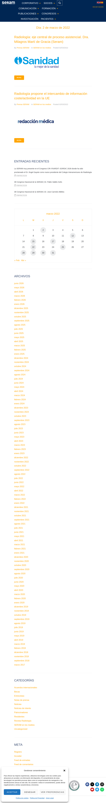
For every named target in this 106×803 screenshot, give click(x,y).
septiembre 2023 (21, 420)
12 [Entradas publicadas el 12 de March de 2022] (73, 236)
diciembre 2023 (21, 408)
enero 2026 (19, 304)
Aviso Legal (50, 798)
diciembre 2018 (21, 652)
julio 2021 (18, 528)
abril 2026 (18, 292)
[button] (64, 770)
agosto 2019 (19, 623)
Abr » (23, 260)
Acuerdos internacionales (25, 687)
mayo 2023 (19, 437)
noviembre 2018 (21, 656)
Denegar (30, 792)
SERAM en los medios (42, 48)
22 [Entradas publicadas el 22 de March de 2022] (33, 247)
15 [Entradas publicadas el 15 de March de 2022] (33, 241)
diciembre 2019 (21, 607)
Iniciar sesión (98, 7)
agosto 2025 (19, 325)
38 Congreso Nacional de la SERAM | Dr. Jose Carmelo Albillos (39, 192)
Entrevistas (19, 696)
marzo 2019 (19, 644)
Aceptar (12, 792)
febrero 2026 (20, 300)
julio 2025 (18, 329)
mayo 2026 (19, 287)
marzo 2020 (19, 594)
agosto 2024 (19, 375)
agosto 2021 (19, 524)
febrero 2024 (20, 399)
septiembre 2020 (21, 569)
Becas (17, 692)
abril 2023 (18, 441)
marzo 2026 (19, 296)
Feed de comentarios (23, 764)
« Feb (17, 260)
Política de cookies (22, 798)
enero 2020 (19, 603)
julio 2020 (18, 578)
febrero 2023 (20, 449)
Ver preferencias (52, 792)
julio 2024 (18, 379)
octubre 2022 (20, 466)
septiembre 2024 (21, 370)
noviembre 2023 (21, 412)
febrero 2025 (20, 350)
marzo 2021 (19, 544)
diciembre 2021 (21, 507)
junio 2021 (19, 532)
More (19, 77)
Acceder (18, 756)
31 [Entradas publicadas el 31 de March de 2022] (53, 253)
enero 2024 (19, 404)
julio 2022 (18, 478)
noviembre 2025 (21, 312)
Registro (18, 752)
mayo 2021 (19, 536)
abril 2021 (18, 540)
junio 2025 (19, 333)
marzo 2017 (19, 665)
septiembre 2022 (21, 470)
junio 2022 (19, 482)
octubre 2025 (20, 317)
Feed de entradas (22, 760)
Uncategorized (20, 729)
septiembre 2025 (21, 321)
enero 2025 (19, 354)
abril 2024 (18, 391)
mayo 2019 (19, 636)
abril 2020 (18, 590)
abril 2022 (18, 491)
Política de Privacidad (37, 798)
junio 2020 (19, 582)
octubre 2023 (20, 416)
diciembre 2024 (21, 358)
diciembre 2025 (21, 308)
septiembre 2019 (21, 619)
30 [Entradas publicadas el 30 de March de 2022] (43, 253)
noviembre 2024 (21, 362)
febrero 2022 (20, 499)
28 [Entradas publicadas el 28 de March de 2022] (23, 253)
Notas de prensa (21, 700)
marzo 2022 (19, 495)
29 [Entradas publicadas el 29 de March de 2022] (33, 253)
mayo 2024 (19, 387)
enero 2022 (19, 503)
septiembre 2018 (21, 661)
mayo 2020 (19, 586)
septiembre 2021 (21, 520)
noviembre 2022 (21, 462)
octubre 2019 (20, 615)
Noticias (18, 704)
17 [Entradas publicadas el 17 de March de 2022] (53, 241)
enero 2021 (19, 553)
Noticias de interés (22, 708)
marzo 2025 (19, 346)
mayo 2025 (19, 337)
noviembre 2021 (21, 511)
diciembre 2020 (21, 557)
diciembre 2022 (21, 457)
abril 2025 (18, 341)
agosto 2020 (19, 573)
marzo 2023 (19, 445)
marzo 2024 (19, 395)
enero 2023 (19, 453)
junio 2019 (19, 631)
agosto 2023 (19, 424)
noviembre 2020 (21, 561)
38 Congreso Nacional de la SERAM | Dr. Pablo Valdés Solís (38, 182)
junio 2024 (19, 383)
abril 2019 (18, 640)
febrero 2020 (20, 598)
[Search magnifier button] (59, 2)
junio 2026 (19, 283)
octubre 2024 (20, 366)
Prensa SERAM (23, 48)
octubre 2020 (20, 565)
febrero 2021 (20, 549)
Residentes (19, 717)
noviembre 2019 (21, 611)
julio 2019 (18, 627)
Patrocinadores (21, 712)
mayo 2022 (19, 486)
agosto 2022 (19, 474)
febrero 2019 (20, 648)
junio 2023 (19, 433)
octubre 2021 (20, 515)
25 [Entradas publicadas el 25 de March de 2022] (63, 247)
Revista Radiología (22, 721)
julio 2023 (18, 428)
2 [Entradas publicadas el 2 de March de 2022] (43, 230)
